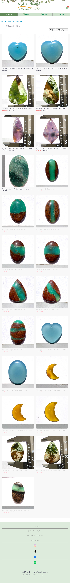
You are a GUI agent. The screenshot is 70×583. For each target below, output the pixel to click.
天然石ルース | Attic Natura (35, 572)
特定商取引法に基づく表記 (35, 535)
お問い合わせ (35, 540)
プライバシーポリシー (35, 531)
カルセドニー (19, 22)
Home (9, 14)
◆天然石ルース (9, 22)
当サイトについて (35, 526)
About (26, 14)
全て (2, 22)
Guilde (44, 14)
